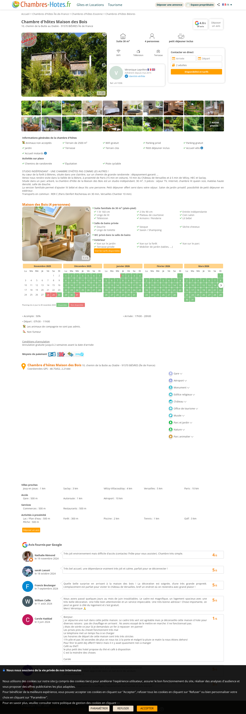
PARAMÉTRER (99, 708)
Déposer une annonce (169, 4)
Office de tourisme (183, 408)
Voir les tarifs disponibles (107, 250)
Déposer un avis (32, 530)
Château (177, 401)
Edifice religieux (181, 394)
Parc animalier (181, 436)
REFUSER (123, 708)
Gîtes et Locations (90, 5)
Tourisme (115, 5)
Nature (176, 429)
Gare (175, 373)
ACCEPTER (147, 708)
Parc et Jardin (180, 422)
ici (118, 703)
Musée (176, 415)
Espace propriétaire (200, 4)
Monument (179, 387)
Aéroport (177, 380)
